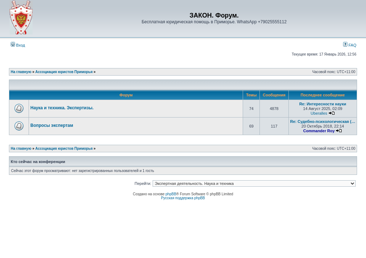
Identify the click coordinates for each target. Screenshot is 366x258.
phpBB (170, 194)
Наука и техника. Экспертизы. (62, 107)
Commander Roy (319, 131)
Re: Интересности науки (322, 104)
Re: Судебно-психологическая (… (322, 121)
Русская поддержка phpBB (183, 198)
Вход (18, 45)
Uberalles (319, 113)
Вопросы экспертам (51, 125)
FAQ (349, 45)
